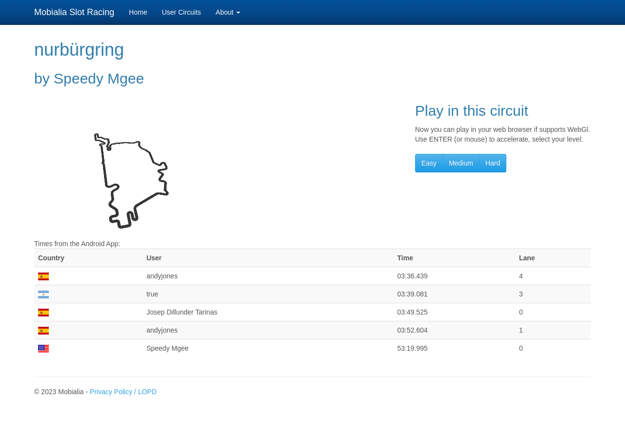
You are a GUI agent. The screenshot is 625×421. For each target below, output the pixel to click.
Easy (429, 163)
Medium (461, 163)
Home (138, 12)
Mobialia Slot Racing (74, 12)
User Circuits (181, 12)
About (228, 12)
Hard (492, 163)
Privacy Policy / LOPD (123, 392)
